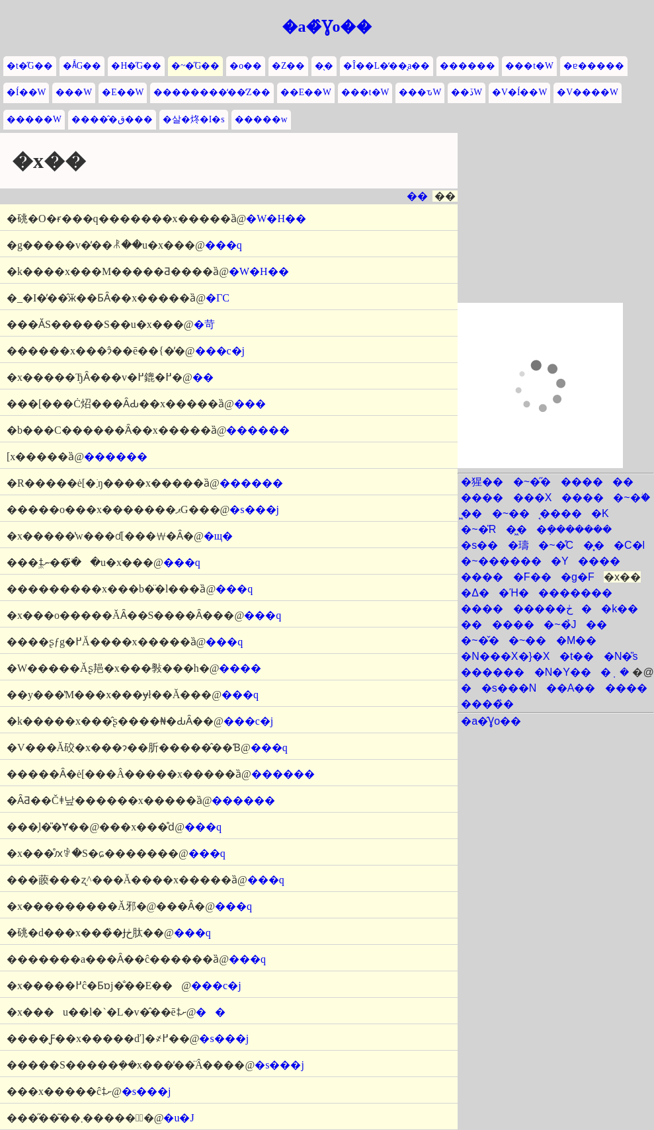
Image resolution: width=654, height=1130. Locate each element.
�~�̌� (480, 640)
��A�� (571, 688)
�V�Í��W (519, 92)
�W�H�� (276, 218)
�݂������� (574, 529)
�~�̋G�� (195, 66)
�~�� (511, 513)
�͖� (471, 513)
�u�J (178, 1117)
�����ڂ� (552, 608)
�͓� (593, 545)
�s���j (254, 509)
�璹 (518, 545)
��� (250, 403)
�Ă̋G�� (82, 66)
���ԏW (420, 92)
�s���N (509, 688)
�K (600, 513)
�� (210, 1012)
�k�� (619, 608)
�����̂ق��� (112, 119)
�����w (261, 119)
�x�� (622, 577)
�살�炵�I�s (194, 119)
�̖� (324, 66)
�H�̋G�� (136, 66)
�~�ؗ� (631, 497)
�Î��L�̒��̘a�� (386, 66)
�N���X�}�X (505, 656)
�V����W (587, 92)
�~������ (501, 561)
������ (467, 66)
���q (223, 245)
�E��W (122, 92)
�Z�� (288, 66)
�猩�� (482, 481)
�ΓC (217, 297)
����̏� (487, 703)
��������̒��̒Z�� (211, 92)
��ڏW (466, 92)
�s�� (479, 545)
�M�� (576, 640)
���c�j (220, 350)
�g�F (577, 577)
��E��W (305, 92)
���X (532, 497)
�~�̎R (478, 529)
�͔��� (561, 513)
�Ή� (513, 592)
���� (240, 668)
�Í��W (26, 92)
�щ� (218, 536)
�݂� (614, 672)
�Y (560, 561)
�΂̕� (466, 688)
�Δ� (475, 592)
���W (74, 92)
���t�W (529, 66)
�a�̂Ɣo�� (327, 26)
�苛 (204, 324)
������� (575, 592)
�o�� (245, 66)
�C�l (629, 545)
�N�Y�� (562, 672)
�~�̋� (532, 481)
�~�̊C (555, 545)
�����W (34, 119)
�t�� (576, 656)
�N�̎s (621, 656)
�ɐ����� (593, 66)
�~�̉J (560, 624)
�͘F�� (532, 577)
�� (417, 196)
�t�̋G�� (30, 66)
